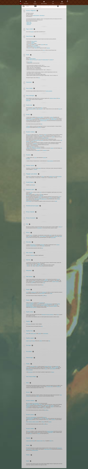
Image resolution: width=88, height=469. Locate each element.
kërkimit (30, 193)
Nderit (51, 293)
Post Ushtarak (59, 176)
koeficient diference (30, 108)
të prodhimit (31, 404)
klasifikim (58, 386)
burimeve (39, 263)
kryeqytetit (33, 118)
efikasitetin (30, 421)
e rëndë (43, 236)
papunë (30, 340)
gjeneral (53, 118)
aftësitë (30, 176)
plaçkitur (57, 281)
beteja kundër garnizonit (48, 303)
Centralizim (51, 59)
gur (42, 264)
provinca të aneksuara (50, 431)
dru (35, 264)
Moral (31, 433)
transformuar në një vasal (30, 418)
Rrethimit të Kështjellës (29, 303)
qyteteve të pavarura (44, 120)
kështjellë (35, 245)
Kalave (34, 281)
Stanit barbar (43, 314)
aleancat (49, 386)
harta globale (28, 158)
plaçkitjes (30, 419)
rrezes (42, 107)
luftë (32, 282)
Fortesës (39, 406)
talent (29, 126)
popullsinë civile (33, 292)
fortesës (38, 303)
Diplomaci (62, 2)
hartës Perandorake (33, 417)
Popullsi (27, 340)
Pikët (46, 279)
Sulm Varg (31, 59)
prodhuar (38, 440)
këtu (43, 50)
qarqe (47, 419)
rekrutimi (38, 404)
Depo (58, 314)
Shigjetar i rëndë (29, 23)
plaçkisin (58, 303)
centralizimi (28, 406)
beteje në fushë (42, 293)
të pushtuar (31, 245)
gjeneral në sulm (53, 119)
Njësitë (27, 237)
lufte (30, 184)
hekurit (33, 366)
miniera (50, 366)
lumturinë (50, 421)
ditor (29, 44)
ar (32, 264)
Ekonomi (35, 2)
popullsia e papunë (33, 333)
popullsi (40, 196)
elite (28, 195)
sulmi (34, 184)
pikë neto (60, 226)
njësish (30, 236)
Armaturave (56, 236)
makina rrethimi (53, 237)
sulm (55, 118)
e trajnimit (50, 197)
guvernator (39, 127)
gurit (36, 366)
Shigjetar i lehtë (29, 22)
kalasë (51, 368)
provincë (40, 119)
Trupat (27, 292)
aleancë (43, 245)
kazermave (48, 47)
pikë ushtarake (39, 227)
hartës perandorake (50, 160)
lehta (36, 194)
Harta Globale (26, 2)
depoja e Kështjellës (33, 307)
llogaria (59, 108)
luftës (44, 282)
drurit (31, 366)
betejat (58, 279)
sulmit (34, 107)
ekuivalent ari (46, 280)
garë (47, 386)
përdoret (30, 440)
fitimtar (30, 449)
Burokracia (54, 368)
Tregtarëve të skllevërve (49, 314)
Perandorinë (35, 143)
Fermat (27, 421)
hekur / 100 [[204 (55, 367)
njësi (40, 192)
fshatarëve (46, 366)
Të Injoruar (35, 169)
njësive (36, 47)
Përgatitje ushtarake (45, 59)
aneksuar (52, 405)
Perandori (28, 134)
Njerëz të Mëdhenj (44, 2)
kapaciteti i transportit (53, 306)
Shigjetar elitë (29, 24)
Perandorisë (44, 150)
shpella (34, 440)
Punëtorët (27, 333)
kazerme (42, 195)
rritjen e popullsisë (34, 41)
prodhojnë (40, 135)
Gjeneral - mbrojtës (29, 119)
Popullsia (53, 281)
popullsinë (37, 421)
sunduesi (46, 418)
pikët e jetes (33, 45)
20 (67, 1)
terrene (50, 449)
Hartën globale (33, 244)
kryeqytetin (27, 127)
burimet (45, 407)
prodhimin (32, 42)
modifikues (53, 419)
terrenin (46, 368)
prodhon (40, 340)
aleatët (52, 386)
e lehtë (41, 236)
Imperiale (44, 157)
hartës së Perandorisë (35, 403)
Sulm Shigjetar (42, 15)
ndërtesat (27, 404)
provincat (42, 44)
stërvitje (29, 47)
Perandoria (32, 31)
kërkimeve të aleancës (29, 369)
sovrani (35, 157)
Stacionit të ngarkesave (36, 46)
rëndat (41, 194)
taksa (49, 340)
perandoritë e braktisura (29, 306)
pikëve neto (38, 140)
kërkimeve (55, 98)
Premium (60, 236)
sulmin (32, 43)
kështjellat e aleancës (35, 450)
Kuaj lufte (35, 59)
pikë (27, 264)
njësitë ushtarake (45, 333)
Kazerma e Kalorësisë (32, 58)
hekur (39, 264)
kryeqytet (28, 405)
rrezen (35, 140)
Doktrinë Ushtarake (36, 15)
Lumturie (36, 44)
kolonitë (46, 44)
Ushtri (53, 2)
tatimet (35, 404)
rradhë (56, 201)
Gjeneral (42, 176)
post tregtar (47, 119)
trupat (27, 407)
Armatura (39, 59)
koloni (43, 119)
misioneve (57, 244)
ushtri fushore (44, 292)
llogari (45, 134)
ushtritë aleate (42, 244)
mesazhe (39, 168)
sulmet (42, 140)
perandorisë (51, 117)
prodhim (53, 136)
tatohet (51, 440)
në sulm (27, 449)
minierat (33, 340)
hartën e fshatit (28, 100)
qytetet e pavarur (46, 449)
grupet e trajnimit (28, 201)
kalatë (30, 145)
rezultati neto (40, 108)
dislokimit (50, 176)
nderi (32, 141)
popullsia (39, 333)
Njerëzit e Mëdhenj (40, 117)
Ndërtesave (51, 98)
